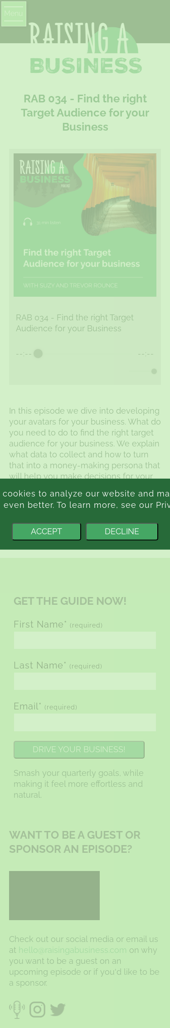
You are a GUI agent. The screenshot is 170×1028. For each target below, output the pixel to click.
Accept (46, 531)
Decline (122, 531)
